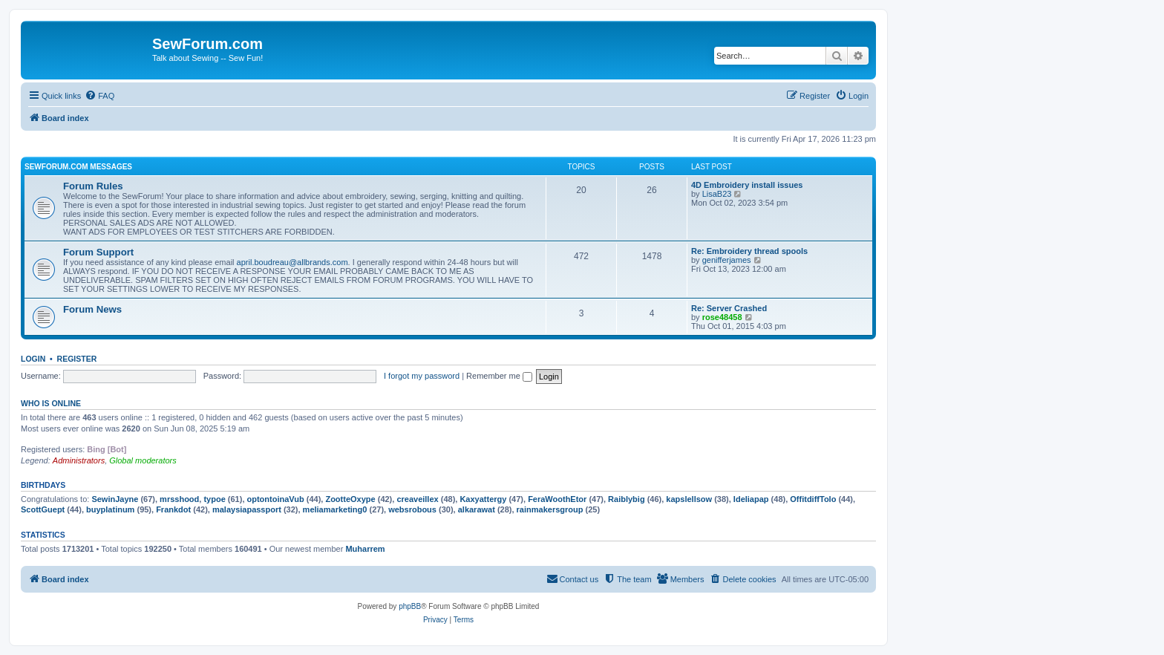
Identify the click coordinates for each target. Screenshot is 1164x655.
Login (33, 358)
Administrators (79, 460)
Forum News (92, 309)
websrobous (412, 509)
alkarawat (476, 509)
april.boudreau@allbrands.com (292, 262)
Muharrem (365, 548)
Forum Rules (93, 186)
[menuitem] (99, 96)
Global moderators (143, 460)
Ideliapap (751, 499)
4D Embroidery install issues (746, 184)
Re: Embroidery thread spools (749, 251)
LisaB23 (717, 193)
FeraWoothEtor (557, 499)
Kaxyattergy (483, 499)
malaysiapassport (246, 509)
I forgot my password (422, 375)
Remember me (499, 375)
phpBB (410, 606)
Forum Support (98, 252)
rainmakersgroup (550, 509)
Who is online (51, 403)
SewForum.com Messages (78, 167)
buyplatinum (110, 509)
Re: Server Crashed (729, 308)
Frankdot (173, 509)
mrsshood (179, 499)
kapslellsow (689, 499)
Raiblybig (626, 499)
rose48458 (722, 317)
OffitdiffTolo (813, 499)
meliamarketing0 (335, 509)
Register (77, 358)
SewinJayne (114, 499)
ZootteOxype (350, 499)
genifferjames (726, 259)
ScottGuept (43, 509)
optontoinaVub (275, 499)
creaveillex (417, 499)
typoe (214, 499)
